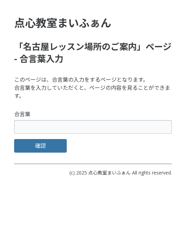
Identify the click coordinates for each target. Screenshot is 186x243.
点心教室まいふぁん (109, 172)
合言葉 (22, 114)
